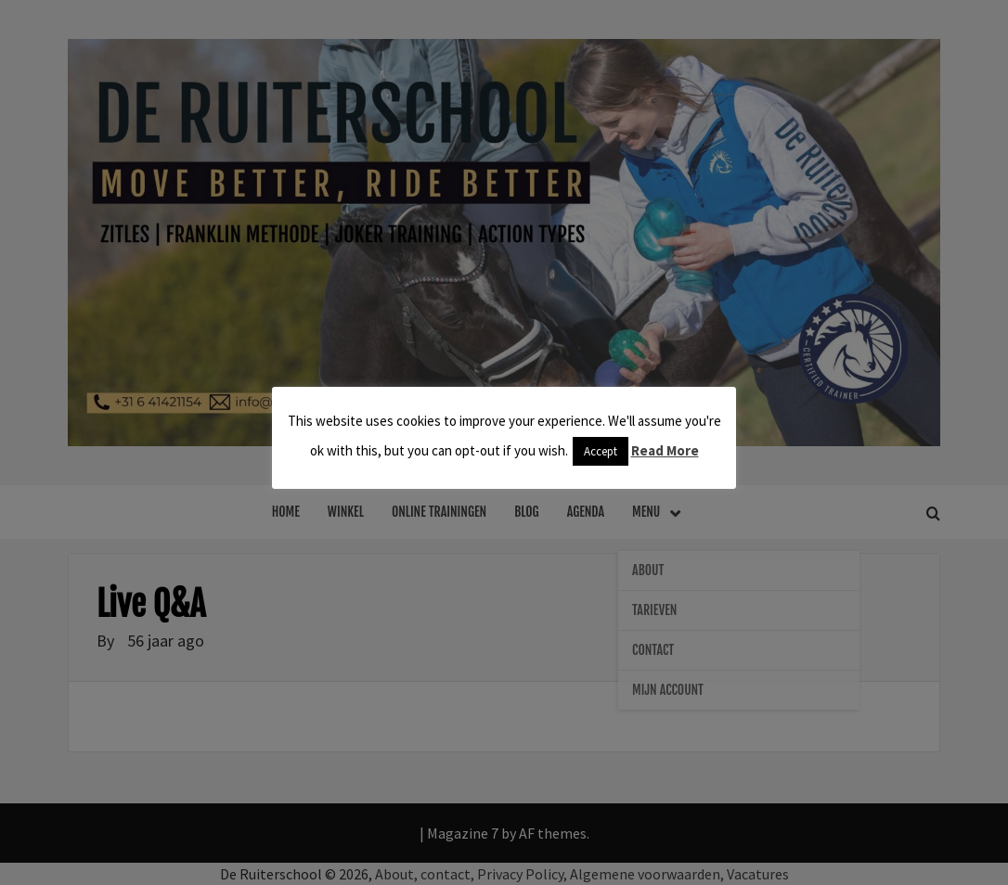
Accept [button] (600, 451)
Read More (665, 450)
